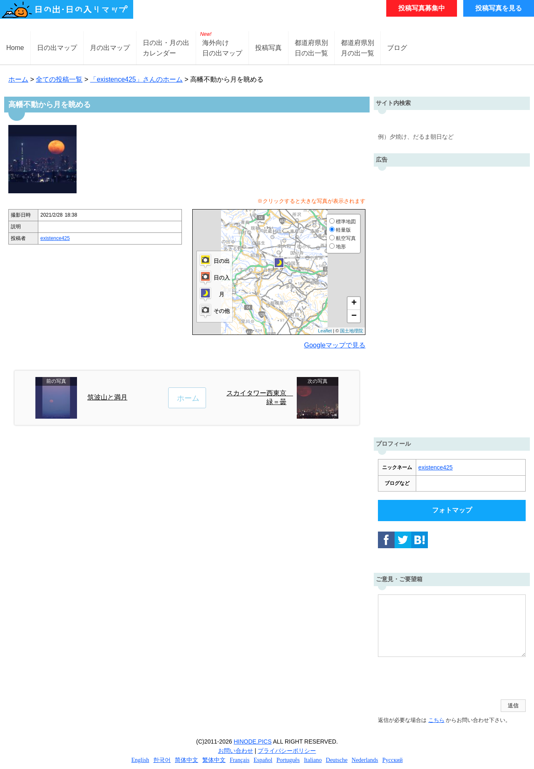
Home (15, 47)
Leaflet (325, 330)
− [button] (354, 316)
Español (262, 760)
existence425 (55, 238)
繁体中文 (214, 760)
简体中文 (186, 760)
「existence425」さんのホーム (136, 79)
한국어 (162, 760)
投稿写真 (268, 47)
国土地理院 (351, 330)
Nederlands (365, 760)
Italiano (313, 760)
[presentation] (441, 679)
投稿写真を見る (498, 8)
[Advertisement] (452, 300)
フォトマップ (452, 510)
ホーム (18, 79)
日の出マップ (57, 47)
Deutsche (337, 760)
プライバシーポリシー (287, 750)
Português (288, 760)
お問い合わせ (235, 750)
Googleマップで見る (335, 345)
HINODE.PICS (253, 741)
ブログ (397, 47)
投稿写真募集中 (421, 8)
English (140, 760)
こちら (436, 720)
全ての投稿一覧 (59, 79)
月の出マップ (110, 47)
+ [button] (354, 303)
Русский (392, 760)
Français (239, 760)
